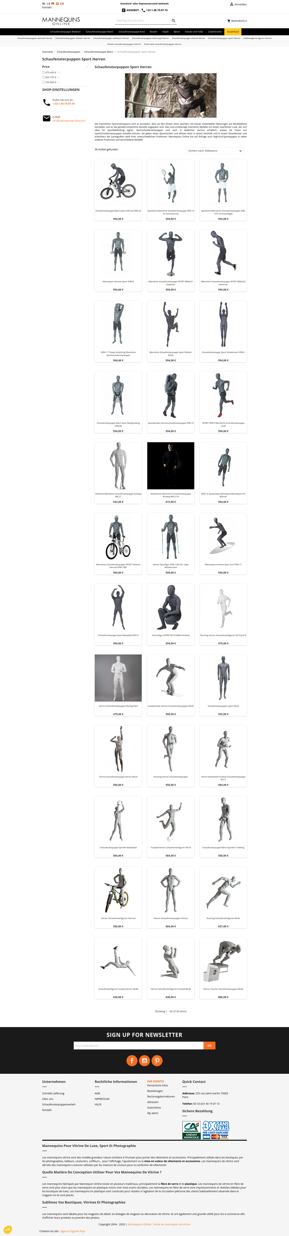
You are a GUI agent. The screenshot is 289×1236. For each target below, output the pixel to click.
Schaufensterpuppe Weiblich (65, 31)
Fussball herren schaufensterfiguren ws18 (171, 847)
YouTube (144, 1060)
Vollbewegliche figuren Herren (257, 38)
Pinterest (157, 1060)
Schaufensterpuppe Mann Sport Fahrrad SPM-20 (118, 210)
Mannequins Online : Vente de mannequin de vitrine (159, 1224)
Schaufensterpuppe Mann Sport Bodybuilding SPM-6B (118, 424)
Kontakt (47, 7)
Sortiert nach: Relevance (202, 150)
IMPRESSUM (102, 1099)
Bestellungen (155, 1091)
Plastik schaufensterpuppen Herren (124, 44)
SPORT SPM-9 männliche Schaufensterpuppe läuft (223, 424)
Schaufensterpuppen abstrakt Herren (34, 38)
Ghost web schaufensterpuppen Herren (162, 44)
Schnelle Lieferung (53, 1093)
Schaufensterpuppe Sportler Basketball (118, 847)
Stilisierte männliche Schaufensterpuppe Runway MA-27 (118, 495)
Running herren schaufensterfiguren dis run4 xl (223, 635)
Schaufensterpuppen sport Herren (224, 38)
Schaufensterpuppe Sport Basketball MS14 (118, 635)
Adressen (153, 1102)
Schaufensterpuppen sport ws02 (223, 706)
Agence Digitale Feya (72, 1231)
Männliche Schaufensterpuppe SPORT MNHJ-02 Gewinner (223, 283)
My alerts (152, 1113)
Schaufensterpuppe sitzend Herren (188, 38)
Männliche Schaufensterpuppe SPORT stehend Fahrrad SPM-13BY (118, 566)
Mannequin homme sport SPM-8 (118, 281)
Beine (177, 31)
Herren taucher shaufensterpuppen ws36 (223, 989)
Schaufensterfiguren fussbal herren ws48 (118, 989)
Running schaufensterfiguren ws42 (223, 918)
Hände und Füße (194, 31)
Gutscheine (154, 1107)
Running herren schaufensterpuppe (171, 776)
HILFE (98, 1104)
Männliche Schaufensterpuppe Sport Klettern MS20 (170, 354)
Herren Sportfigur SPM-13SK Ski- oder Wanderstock (171, 566)
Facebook (131, 1060)
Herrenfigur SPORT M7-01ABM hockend (170, 635)
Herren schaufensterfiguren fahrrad (118, 918)
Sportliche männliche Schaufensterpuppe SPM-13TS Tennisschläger (223, 212)
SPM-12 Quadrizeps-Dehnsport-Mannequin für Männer (223, 495)
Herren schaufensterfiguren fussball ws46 (171, 989)
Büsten (153, 31)
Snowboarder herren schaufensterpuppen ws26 (171, 706)
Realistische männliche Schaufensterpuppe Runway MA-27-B (171, 495)
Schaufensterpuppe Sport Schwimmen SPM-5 (223, 352)
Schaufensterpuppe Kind (132, 31)
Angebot (130, 10)
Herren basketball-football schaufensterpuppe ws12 (223, 778)
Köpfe (166, 31)
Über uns (47, 1099)
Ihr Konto (155, 1081)
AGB (97, 1093)
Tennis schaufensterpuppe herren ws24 (118, 776)
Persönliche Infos (157, 1085)
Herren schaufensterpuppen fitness (171, 918)
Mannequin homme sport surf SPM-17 (223, 564)
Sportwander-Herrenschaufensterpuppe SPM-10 (171, 423)
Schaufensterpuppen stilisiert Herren (72, 38)
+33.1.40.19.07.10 (154, 10)
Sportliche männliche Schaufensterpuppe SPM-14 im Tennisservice (170, 212)
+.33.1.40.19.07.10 (64, 103)
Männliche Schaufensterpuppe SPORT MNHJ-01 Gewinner (171, 283)
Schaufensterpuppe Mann (99, 31)
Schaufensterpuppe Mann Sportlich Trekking (223, 847)
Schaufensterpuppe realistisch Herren (111, 38)
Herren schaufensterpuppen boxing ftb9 (118, 706)
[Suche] (146, 20)
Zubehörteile (215, 31)
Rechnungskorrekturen (161, 1096)
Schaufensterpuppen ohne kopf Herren (150, 38)
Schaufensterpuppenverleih (59, 1104)
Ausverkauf (233, 31)
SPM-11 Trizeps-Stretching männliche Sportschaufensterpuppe (118, 354)
